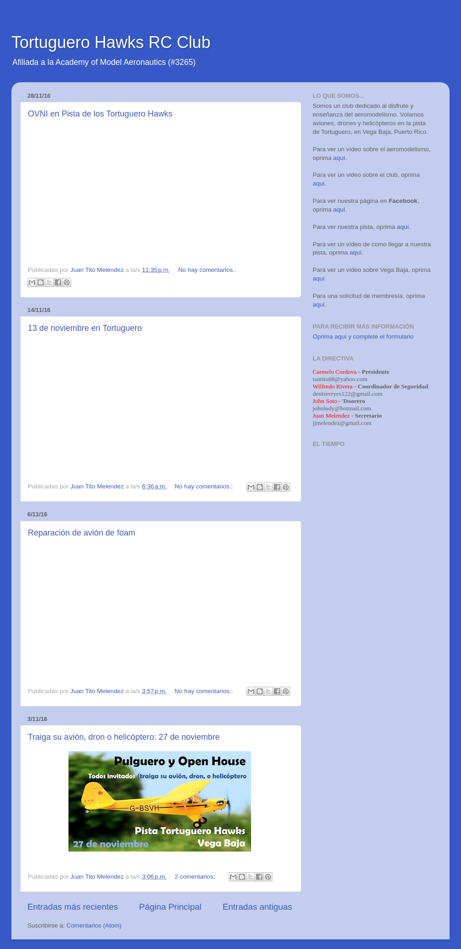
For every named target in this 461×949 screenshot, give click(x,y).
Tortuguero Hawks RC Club (110, 42)
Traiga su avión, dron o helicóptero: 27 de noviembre (124, 737)
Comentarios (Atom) (94, 925)
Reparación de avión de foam (81, 532)
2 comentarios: (196, 876)
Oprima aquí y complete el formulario (363, 336)
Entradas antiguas (257, 907)
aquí (339, 157)
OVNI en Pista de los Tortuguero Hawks (100, 113)
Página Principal (170, 907)
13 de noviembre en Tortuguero (85, 328)
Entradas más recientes (72, 907)
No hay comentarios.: (207, 269)
